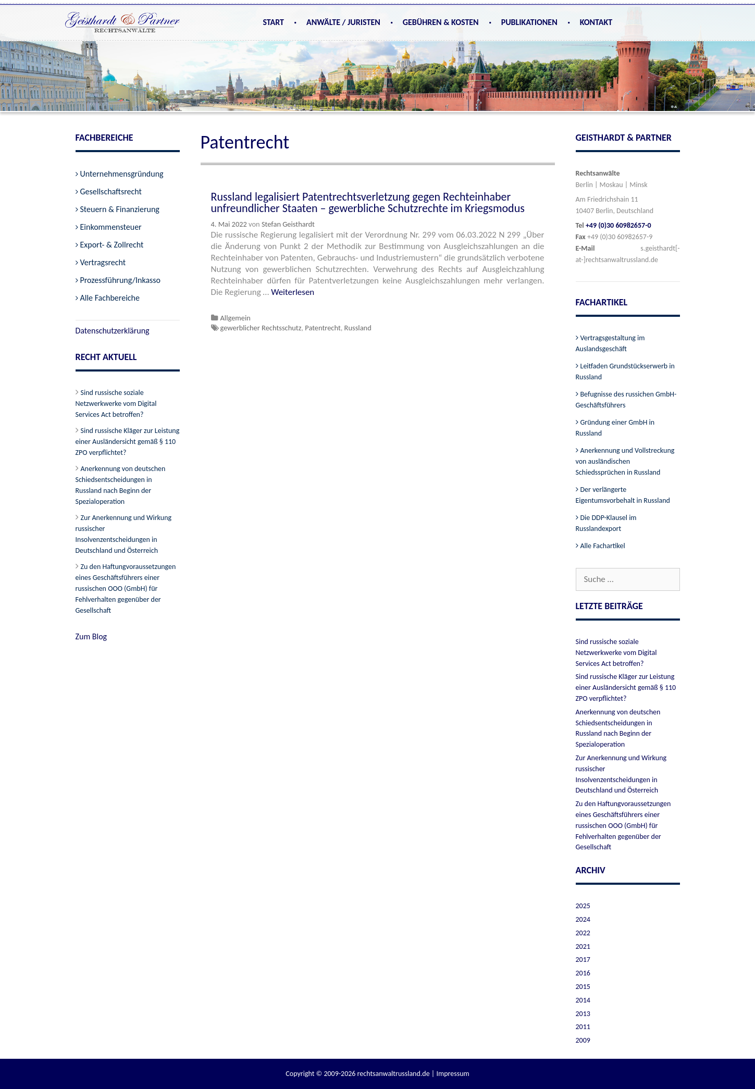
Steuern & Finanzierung (119, 209)
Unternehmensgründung (122, 174)
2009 (583, 1040)
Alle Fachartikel (602, 545)
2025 (583, 905)
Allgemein (235, 318)
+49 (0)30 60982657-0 (618, 225)
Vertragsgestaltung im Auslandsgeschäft (610, 343)
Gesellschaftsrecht (111, 191)
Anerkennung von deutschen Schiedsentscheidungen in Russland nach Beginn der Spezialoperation (121, 485)
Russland (358, 327)
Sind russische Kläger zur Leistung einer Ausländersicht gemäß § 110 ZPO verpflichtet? (128, 441)
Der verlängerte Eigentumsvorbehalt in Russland (623, 495)
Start (273, 22)
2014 (583, 1000)
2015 (583, 986)
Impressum (452, 1073)
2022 (583, 933)
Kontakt (596, 22)
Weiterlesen (292, 292)
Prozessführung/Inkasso (120, 280)
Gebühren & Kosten (441, 22)
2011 (583, 1026)
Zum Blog (91, 636)
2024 (583, 919)
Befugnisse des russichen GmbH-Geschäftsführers (626, 400)
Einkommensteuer (111, 227)
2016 (583, 973)
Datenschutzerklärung (113, 331)
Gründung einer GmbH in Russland (615, 428)
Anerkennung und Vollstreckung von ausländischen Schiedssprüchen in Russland (625, 461)
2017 (583, 959)
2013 (583, 1013)
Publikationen (529, 22)
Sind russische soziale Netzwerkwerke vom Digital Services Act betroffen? (116, 403)
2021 (583, 946)
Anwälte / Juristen (343, 22)
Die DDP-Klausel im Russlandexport (606, 523)
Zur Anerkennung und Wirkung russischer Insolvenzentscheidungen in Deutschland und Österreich (124, 534)
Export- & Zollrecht (112, 245)
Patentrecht (323, 327)
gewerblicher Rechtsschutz (261, 327)
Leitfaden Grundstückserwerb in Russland (625, 371)
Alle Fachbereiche (110, 298)
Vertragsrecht (103, 262)
